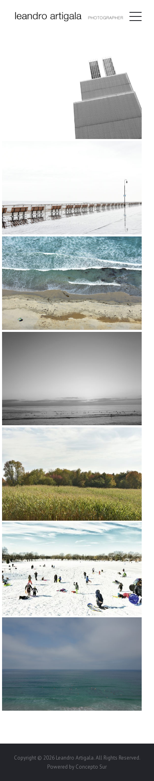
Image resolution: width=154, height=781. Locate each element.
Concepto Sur (91, 766)
